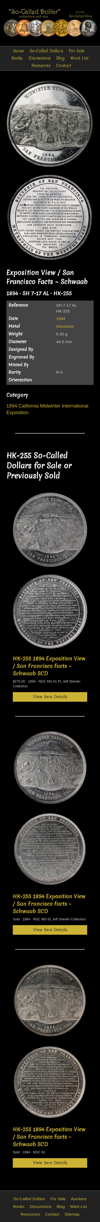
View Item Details (50, 697)
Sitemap (72, 1214)
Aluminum (65, 326)
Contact (63, 65)
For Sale (77, 51)
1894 (60, 318)
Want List (79, 58)
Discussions (39, 58)
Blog (60, 58)
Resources (40, 65)
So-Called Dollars (46, 51)
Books (17, 58)
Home (18, 51)
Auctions (79, 1198)
